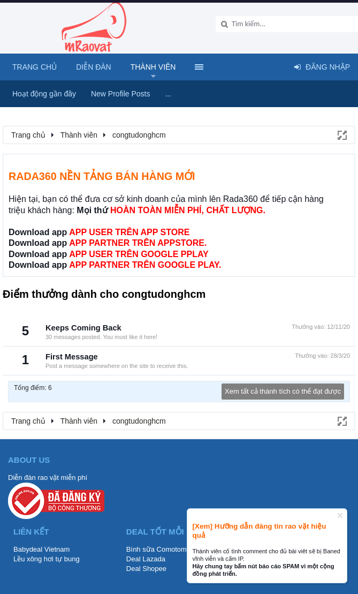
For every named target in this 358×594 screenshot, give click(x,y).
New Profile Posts (120, 93)
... (168, 93)
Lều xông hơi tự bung (46, 559)
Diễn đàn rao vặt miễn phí (47, 477)
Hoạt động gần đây (44, 93)
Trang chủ (34, 67)
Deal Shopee (146, 569)
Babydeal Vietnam (41, 549)
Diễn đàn (93, 67)
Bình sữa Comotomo (158, 549)
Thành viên (153, 67)
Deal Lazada (145, 559)
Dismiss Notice (340, 516)
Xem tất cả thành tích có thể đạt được (283, 391)
